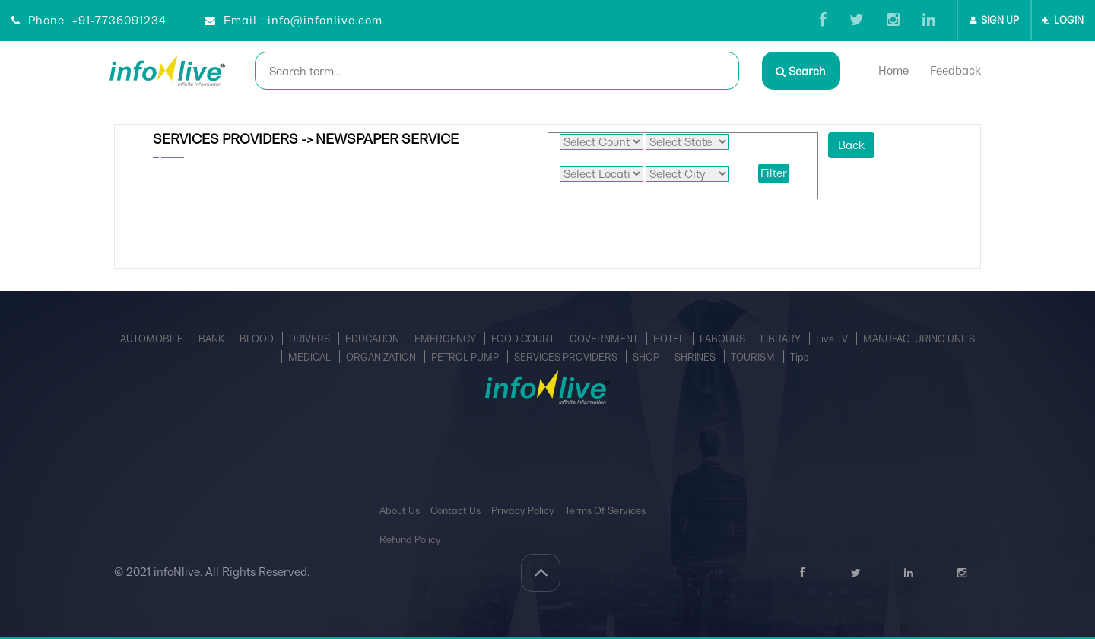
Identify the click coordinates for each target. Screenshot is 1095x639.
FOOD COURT (524, 339)
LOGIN (1063, 20)
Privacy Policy (522, 511)
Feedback (957, 70)
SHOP (647, 357)
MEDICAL (310, 357)
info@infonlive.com (325, 20)
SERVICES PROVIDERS (567, 357)
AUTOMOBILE (153, 339)
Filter (773, 173)
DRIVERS (310, 339)
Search (801, 71)
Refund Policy (410, 539)
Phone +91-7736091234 (89, 20)
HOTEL (670, 339)
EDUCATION (373, 339)
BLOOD (258, 339)
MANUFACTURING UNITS (919, 339)
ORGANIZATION (382, 357)
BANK (212, 339)
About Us (399, 511)
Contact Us (455, 511)
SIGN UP (994, 20)
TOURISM (754, 357)
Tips (799, 357)
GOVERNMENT (605, 339)
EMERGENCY (446, 339)
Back (851, 144)
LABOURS (723, 339)
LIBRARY (781, 339)
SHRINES (696, 357)
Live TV (833, 339)
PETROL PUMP (466, 357)
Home (895, 70)
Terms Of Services (605, 511)
